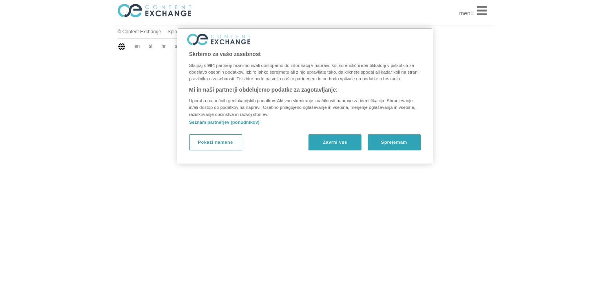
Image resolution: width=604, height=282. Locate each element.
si (88, 46)
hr (101, 46)
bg (141, 46)
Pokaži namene (215, 142)
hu (155, 46)
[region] (304, 96)
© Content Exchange (77, 31)
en (74, 46)
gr (127, 46)
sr (114, 46)
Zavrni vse (335, 142)
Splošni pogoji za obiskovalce (135, 31)
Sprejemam (394, 142)
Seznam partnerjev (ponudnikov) (224, 122)
